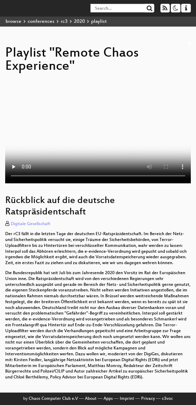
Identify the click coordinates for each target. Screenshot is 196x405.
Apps (108, 398)
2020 (79, 22)
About (91, 398)
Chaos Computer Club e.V (53, 398)
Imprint (127, 398)
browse (13, 22)
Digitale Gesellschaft (30, 224)
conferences (41, 22)
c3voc (167, 398)
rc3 (64, 22)
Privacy (148, 398)
